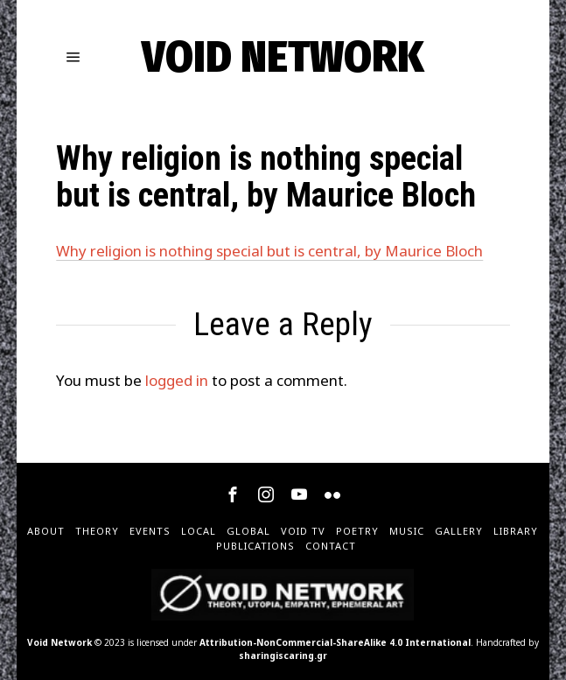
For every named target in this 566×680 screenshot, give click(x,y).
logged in (176, 380)
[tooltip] (233, 494)
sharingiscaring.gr (283, 655)
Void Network (59, 642)
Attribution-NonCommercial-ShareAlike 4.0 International (335, 642)
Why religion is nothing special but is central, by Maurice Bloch (269, 251)
